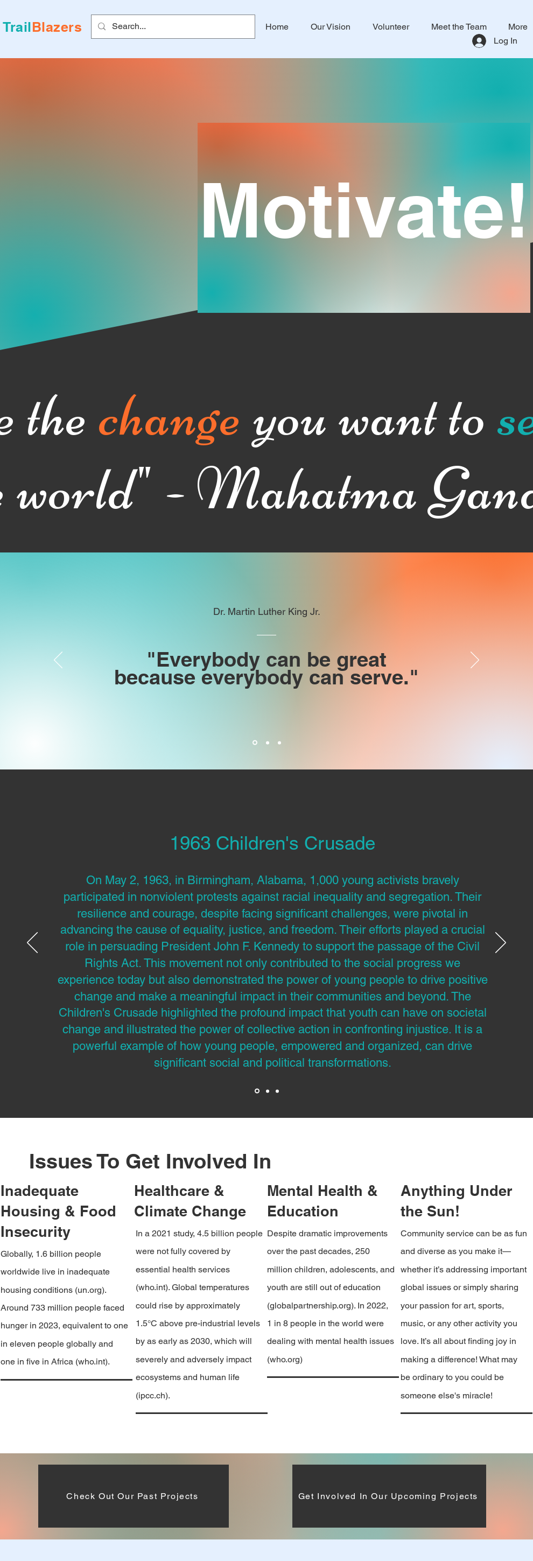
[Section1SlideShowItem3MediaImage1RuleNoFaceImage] (279, 742)
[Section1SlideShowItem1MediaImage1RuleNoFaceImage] (255, 742)
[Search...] (172, 26)
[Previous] (58, 661)
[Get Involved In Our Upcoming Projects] (389, 1496)
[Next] (475, 661)
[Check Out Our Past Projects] (133, 1496)
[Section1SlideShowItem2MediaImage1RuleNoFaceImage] (267, 742)
